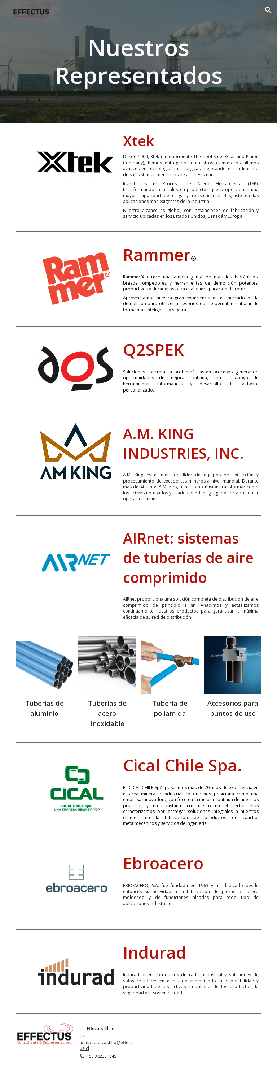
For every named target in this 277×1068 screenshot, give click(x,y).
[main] (138, 61)
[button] (268, 10)
